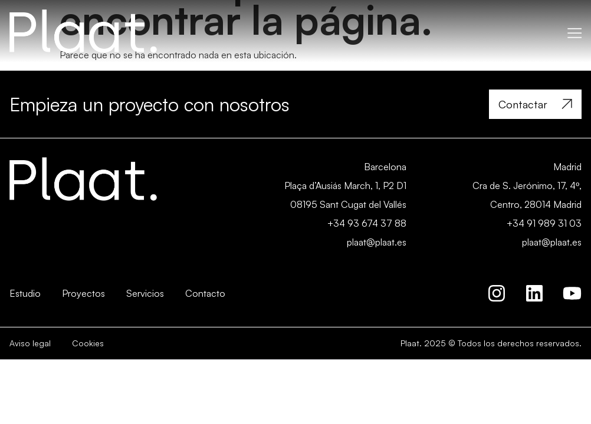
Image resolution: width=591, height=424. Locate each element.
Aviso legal (30, 343)
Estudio (25, 293)
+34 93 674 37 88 (366, 223)
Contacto (205, 293)
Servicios (145, 293)
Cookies (88, 343)
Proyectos (83, 293)
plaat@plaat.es (376, 242)
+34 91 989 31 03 (544, 223)
